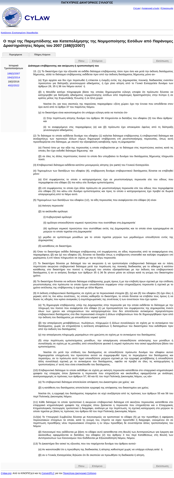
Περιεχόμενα (15, 54)
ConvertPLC (47, 473)
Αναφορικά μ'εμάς (150, 8)
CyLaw (136, 8)
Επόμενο (97, 61)
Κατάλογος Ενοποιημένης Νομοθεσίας (19, 32)
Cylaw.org (6, 473)
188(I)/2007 (13, 73)
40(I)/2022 (13, 85)
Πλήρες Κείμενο (42, 54)
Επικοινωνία (167, 8)
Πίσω (81, 61)
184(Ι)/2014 (13, 77)
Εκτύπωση (162, 61)
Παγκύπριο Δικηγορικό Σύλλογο (79, 473)
